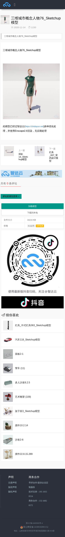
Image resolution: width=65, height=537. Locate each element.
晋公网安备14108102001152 (35, 527)
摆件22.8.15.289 (24, 454)
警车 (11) (20, 368)
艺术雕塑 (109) (23, 397)
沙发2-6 (19, 439)
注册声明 (12, 483)
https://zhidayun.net (34, 126)
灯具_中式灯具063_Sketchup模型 (33, 325)
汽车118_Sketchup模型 (27, 339)
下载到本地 (32, 212)
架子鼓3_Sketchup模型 (27, 411)
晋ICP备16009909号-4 (34, 523)
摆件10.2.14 (21, 425)
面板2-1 (19, 354)
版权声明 (12, 487)
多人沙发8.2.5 (22, 382)
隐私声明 (12, 492)
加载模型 (32, 206)
